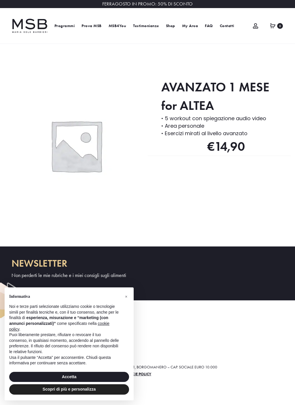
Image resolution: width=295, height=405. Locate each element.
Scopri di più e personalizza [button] (69, 389)
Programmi (64, 25)
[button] (126, 296)
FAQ (209, 25)
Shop (170, 25)
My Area (190, 25)
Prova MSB (92, 25)
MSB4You (117, 25)
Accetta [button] (69, 376)
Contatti (227, 25)
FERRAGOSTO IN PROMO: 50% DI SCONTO (147, 4)
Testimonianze (146, 25)
